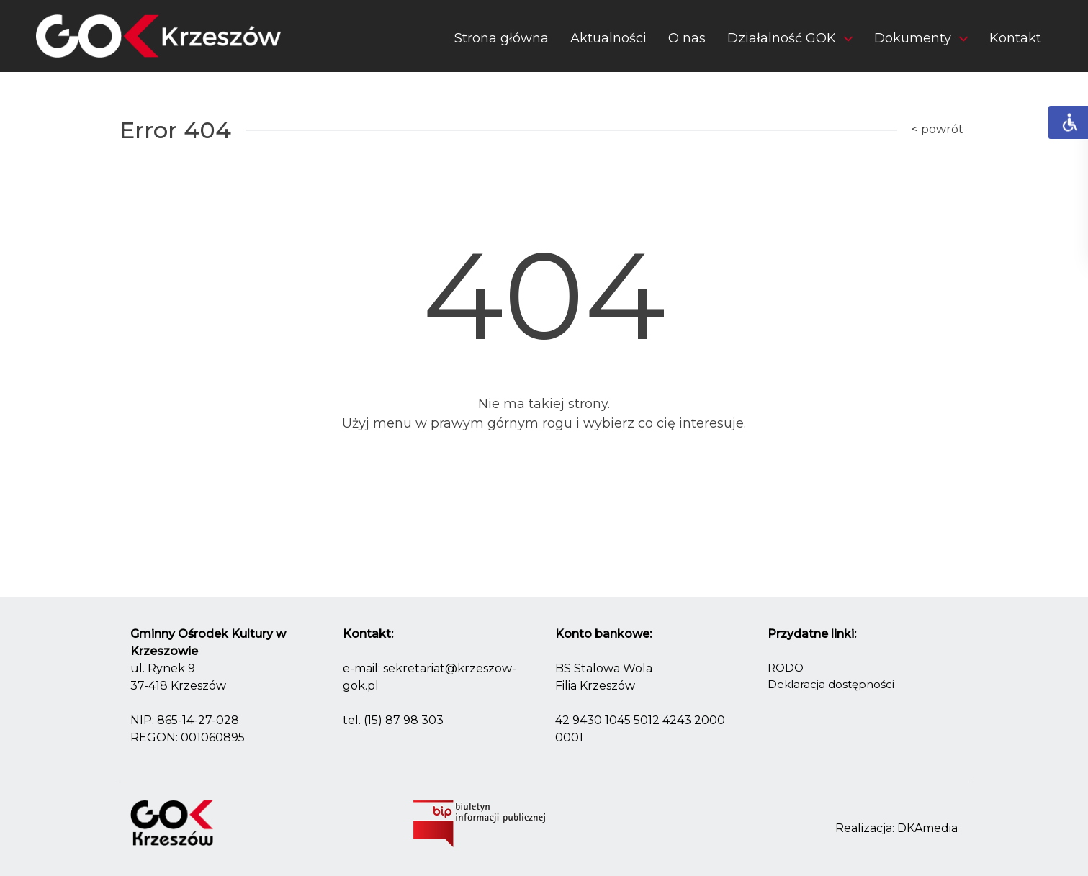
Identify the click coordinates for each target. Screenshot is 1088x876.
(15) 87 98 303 (404, 720)
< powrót (937, 129)
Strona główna (501, 38)
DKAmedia (927, 828)
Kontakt (1015, 38)
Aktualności (608, 38)
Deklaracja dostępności (831, 684)
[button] (789, 41)
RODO (786, 667)
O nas (687, 38)
